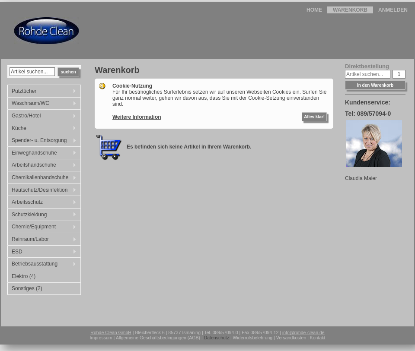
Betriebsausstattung (42, 265)
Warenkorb (350, 10)
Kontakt (318, 337)
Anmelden (393, 10)
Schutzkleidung (42, 215)
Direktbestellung (367, 66)
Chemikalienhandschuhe (42, 178)
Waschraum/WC (42, 104)
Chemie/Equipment (42, 227)
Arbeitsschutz (42, 203)
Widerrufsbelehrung (253, 337)
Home (314, 10)
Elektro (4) (23, 276)
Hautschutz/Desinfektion (42, 191)
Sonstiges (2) (27, 288)
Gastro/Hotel (42, 116)
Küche (42, 129)
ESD (42, 252)
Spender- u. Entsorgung (42, 141)
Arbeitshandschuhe (42, 166)
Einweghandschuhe (42, 154)
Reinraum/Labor (42, 240)
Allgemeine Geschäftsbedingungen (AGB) (158, 337)
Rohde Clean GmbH (110, 332)
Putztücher (42, 92)
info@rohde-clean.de (303, 332)
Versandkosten (291, 337)
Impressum (101, 337)
